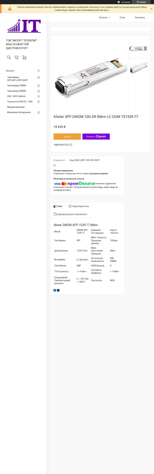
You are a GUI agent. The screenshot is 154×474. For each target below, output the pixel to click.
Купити (67, 136)
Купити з (96, 136)
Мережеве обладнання (19, 112)
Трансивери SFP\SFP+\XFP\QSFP (17, 78)
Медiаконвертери (16, 107)
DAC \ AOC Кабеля (16, 96)
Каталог (10, 71)
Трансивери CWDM (16, 85)
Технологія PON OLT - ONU (20, 101)
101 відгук (125, 2)
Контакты (140, 17)
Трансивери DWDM (16, 91)
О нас (122, 17)
